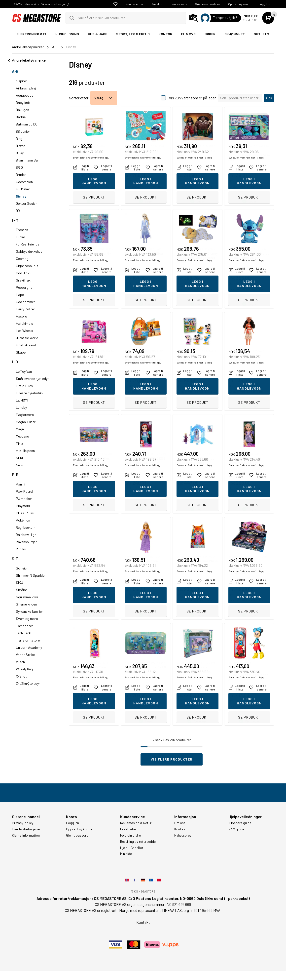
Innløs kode (179, 4)
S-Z (15, 558)
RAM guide (236, 829)
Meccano (22, 436)
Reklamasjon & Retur (135, 823)
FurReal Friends (27, 244)
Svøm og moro (27, 618)
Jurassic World (27, 338)
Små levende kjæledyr (32, 378)
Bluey (20, 153)
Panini (20, 484)
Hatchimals (24, 323)
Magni (20, 429)
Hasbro (21, 316)
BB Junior (23, 131)
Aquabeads (24, 95)
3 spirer (21, 81)
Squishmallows (27, 597)
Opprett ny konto (239, 4)
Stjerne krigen (26, 604)
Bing (19, 138)
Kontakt (180, 829)
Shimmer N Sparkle (30, 575)
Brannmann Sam (28, 160)
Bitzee (20, 146)
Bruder (21, 174)
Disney (21, 196)
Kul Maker (23, 189)
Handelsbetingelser (26, 829)
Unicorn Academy (29, 647)
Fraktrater (128, 829)
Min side (126, 854)
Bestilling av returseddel (138, 842)
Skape (21, 352)
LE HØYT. (23, 400)
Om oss (179, 823)
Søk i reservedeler (207, 4)
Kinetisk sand (26, 345)
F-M (15, 220)
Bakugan (22, 110)
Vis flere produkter (171, 759)
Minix (19, 443)
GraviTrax (23, 280)
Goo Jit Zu (24, 273)
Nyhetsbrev (182, 835)
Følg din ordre (130, 835)
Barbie (21, 117)
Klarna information (26, 835)
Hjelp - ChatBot (131, 848)
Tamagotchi (25, 626)
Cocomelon (24, 182)
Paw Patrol (24, 491)
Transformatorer (28, 640)
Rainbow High (26, 534)
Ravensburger (26, 542)
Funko (20, 237)
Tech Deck (23, 633)
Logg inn (264, 4)
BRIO (19, 167)
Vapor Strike (25, 654)
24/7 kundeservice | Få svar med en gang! (41, 4)
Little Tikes (24, 386)
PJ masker (24, 498)
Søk (269, 98)
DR (18, 210)
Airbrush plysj (26, 88)
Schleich (22, 568)
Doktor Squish (26, 203)
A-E (15, 71)
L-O (15, 361)
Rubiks (21, 549)
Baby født (23, 102)
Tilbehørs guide (239, 823)
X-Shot (21, 676)
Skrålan (22, 590)
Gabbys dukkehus (29, 251)
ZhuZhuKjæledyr (28, 683)
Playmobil (23, 506)
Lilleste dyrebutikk (29, 393)
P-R (15, 474)
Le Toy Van (24, 371)
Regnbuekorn (26, 527)
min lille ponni (26, 450)
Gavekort (157, 4)
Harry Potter (25, 309)
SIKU (19, 582)
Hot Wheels (24, 330)
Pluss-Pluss (25, 513)
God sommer (25, 302)
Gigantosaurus (27, 266)
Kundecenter (134, 4)
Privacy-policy (22, 823)
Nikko (20, 465)
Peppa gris (24, 287)
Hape (20, 294)
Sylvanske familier (29, 611)
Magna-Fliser (26, 422)
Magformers (25, 414)
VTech (20, 662)
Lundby (21, 407)
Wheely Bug (24, 669)
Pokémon (23, 520)
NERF (20, 458)
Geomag (22, 258)
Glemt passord (77, 835)
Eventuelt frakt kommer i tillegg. (91, 186)
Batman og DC (26, 124)
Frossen (22, 230)
